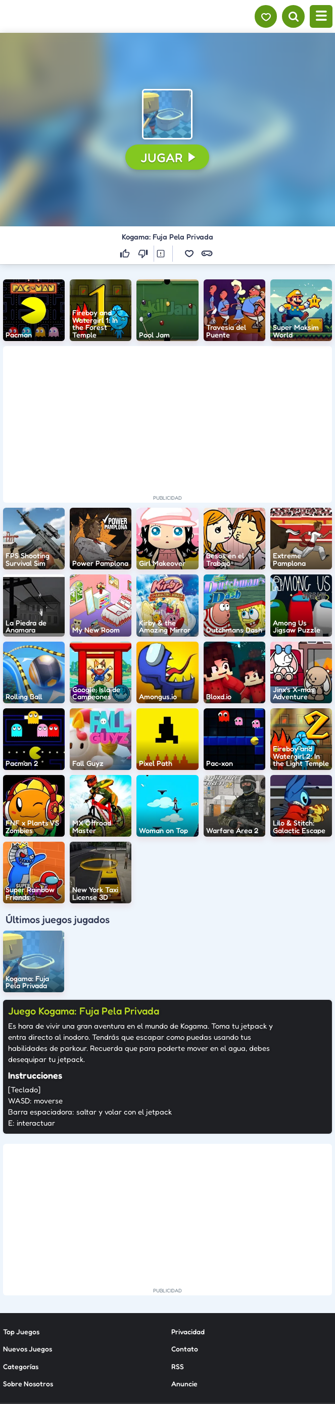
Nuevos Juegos (27, 1257)
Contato (184, 1257)
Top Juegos (21, 1240)
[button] (167, 114)
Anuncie (184, 1292)
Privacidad (188, 1240)
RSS (177, 1275)
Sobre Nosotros (28, 1292)
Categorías (20, 1275)
